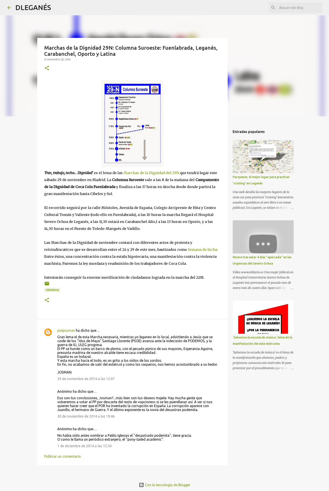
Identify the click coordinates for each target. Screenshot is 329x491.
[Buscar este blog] (299, 7)
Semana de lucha (202, 249)
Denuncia (52, 290)
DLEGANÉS (33, 7)
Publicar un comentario (62, 456)
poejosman (66, 330)
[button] (46, 68)
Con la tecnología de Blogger (164, 485)
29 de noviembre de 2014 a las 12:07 (86, 379)
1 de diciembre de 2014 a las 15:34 (84, 446)
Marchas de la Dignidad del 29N (151, 173)
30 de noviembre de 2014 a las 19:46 (86, 416)
